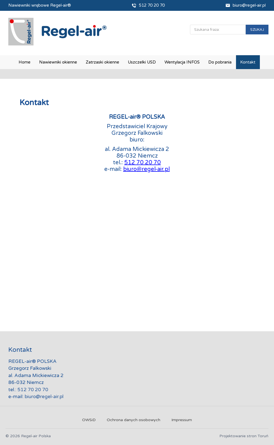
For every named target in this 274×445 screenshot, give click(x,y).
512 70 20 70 (152, 5)
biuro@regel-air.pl (249, 5)
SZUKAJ (257, 29)
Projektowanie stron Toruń (243, 436)
